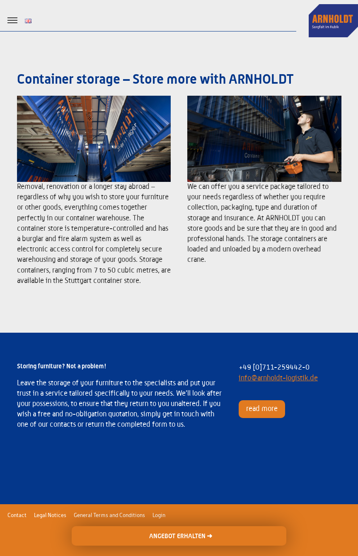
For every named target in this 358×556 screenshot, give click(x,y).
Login (158, 515)
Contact (17, 515)
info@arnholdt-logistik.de (278, 378)
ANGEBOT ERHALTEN (180, 536)
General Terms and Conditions (109, 515)
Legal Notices (50, 515)
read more (262, 409)
